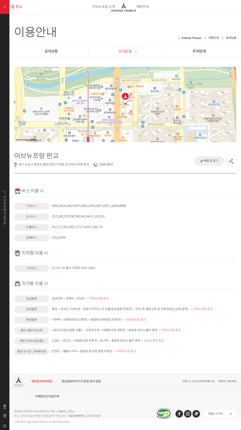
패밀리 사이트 (215, 413)
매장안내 (143, 7)
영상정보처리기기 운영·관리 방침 (81, 381)
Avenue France (191, 38)
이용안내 (213, 38)
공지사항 (51, 51)
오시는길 (4, 406)
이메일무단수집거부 (47, 396)
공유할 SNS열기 (231, 161)
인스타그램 (187, 414)
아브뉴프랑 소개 (103, 7)
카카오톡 (196, 414)
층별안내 (4, 416)
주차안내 (199, 51)
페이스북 (179, 414)
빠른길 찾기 (211, 160)
